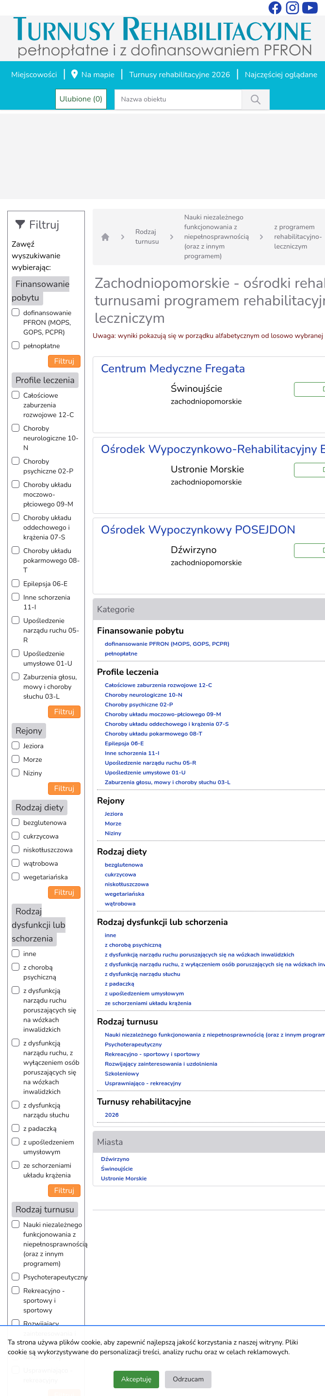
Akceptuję (136, 1379)
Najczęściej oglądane (281, 74)
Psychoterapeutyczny (55, 1277)
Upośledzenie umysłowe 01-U (47, 658)
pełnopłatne (41, 346)
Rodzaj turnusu (147, 236)
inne (29, 954)
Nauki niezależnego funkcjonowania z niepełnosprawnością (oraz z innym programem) (55, 1244)
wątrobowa (40, 863)
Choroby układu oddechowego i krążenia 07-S (47, 527)
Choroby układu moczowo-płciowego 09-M (48, 494)
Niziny (32, 773)
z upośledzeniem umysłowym (48, 1147)
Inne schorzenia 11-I (46, 602)
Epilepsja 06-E (45, 584)
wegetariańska (45, 877)
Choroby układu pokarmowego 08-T (51, 560)
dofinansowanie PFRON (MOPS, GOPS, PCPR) (47, 322)
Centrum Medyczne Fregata (173, 368)
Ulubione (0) (81, 99)
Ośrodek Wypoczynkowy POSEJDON (198, 530)
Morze (32, 759)
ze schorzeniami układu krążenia (47, 1170)
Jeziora (33, 746)
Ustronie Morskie (123, 1178)
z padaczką (40, 1128)
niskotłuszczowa (48, 850)
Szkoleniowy (122, 1073)
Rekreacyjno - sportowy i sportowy (44, 1300)
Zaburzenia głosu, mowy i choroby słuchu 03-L (50, 687)
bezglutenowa (44, 822)
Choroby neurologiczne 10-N (51, 438)
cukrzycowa (41, 836)
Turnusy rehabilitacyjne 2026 (179, 74)
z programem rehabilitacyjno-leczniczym (298, 236)
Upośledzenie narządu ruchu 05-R (51, 630)
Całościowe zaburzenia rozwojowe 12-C (48, 405)
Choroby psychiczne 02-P (48, 466)
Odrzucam (188, 1379)
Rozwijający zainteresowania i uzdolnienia (161, 1064)
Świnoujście (117, 1169)
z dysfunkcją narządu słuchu (46, 1110)
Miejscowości (34, 74)
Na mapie (92, 75)
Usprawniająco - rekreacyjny (143, 1083)
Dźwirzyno (115, 1159)
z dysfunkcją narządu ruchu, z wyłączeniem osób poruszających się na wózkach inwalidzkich (51, 1067)
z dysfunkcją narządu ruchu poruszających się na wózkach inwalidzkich (49, 1010)
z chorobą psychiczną (39, 972)
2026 (112, 1115)
